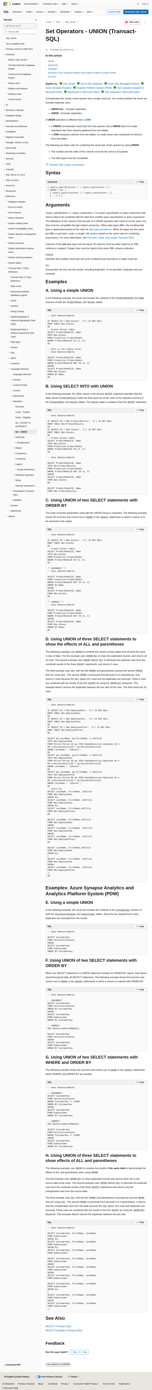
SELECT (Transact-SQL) (59, 1326)
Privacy (64, 1384)
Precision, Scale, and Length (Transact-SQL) (110, 237)
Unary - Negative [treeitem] (23, 417)
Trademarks (123, 1384)
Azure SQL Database (91, 84)
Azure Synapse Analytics (59, 88)
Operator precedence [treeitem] (25, 486)
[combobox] (20, 26)
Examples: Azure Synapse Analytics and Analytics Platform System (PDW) (82, 73)
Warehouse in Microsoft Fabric (83, 92)
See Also (52, 76)
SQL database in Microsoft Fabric (122, 92)
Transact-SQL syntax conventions (66, 165)
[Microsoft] (5, 4)
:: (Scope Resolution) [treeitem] (25, 469)
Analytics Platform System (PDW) (94, 88)
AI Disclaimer (8, 1384)
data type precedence (100, 229)
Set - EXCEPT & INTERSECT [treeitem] (22, 425)
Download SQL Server (136, 12)
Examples (52, 69)
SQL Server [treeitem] (11, 38)
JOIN (88, 120)
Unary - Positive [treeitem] (22, 412)
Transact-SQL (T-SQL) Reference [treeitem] (21, 279)
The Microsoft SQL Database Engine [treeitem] (21, 67)
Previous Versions (26, 1384)
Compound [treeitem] (20, 459)
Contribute (53, 1384)
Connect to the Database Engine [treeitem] (19, 76)
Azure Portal (114, 12)
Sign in (145, 4)
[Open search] (138, 4)
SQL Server (70, 22)
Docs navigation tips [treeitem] (15, 44)
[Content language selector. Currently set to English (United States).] (16, 1377)
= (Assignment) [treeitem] (22, 442)
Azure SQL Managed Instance (123, 84)
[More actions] (144, 22)
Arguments (53, 65)
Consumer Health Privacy (85, 1384)
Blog (40, 1384)
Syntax (51, 61)
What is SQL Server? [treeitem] (18, 60)
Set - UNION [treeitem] (21, 432)
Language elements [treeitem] (22, 374)
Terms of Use (109, 1384)
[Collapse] (36, 19)
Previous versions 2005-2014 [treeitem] (19, 49)
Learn (48, 22)
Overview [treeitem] (19, 406)
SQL (58, 22)
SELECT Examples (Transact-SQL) (64, 1330)
